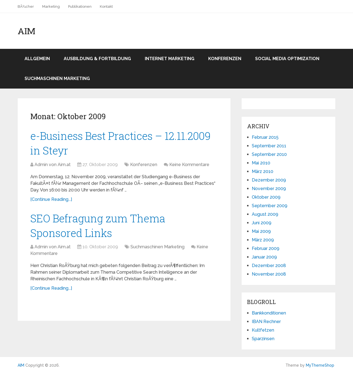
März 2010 (262, 171)
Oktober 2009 (266, 197)
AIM (26, 30)
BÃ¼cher (26, 6)
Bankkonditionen (269, 313)
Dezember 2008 (269, 265)
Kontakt (106, 6)
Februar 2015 (265, 137)
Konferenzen (224, 58)
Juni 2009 (261, 222)
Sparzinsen (263, 338)
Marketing (51, 6)
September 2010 (269, 154)
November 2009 (269, 188)
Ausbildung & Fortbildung (97, 58)
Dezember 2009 (269, 180)
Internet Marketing (169, 58)
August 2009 (265, 214)
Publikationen (80, 6)
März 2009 (263, 240)
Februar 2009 (265, 248)
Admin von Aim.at (52, 164)
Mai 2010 (261, 163)
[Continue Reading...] (51, 199)
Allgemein (37, 58)
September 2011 (269, 145)
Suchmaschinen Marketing (57, 78)
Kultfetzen (263, 330)
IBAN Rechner (266, 321)
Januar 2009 (264, 257)
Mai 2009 (261, 231)
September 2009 (269, 205)
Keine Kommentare (189, 164)
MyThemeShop (320, 365)
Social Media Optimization (287, 58)
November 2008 (269, 274)
